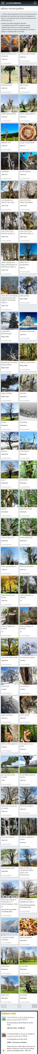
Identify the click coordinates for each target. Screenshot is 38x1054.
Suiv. (34, 1006)
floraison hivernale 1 (28, 331)
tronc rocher (24, 715)
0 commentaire (6, 63)
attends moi (5, 143)
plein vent (5, 995)
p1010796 (24, 480)
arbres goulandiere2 (27, 114)
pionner (4, 509)
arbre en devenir (26, 937)
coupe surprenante (27, 143)
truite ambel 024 (7, 538)
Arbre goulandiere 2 (8, 566)
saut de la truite (26, 509)
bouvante (23, 422)
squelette (5, 171)
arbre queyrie (6, 85)
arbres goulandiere (8, 114)
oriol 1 (3, 480)
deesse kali (24, 296)
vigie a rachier (6, 393)
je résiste (23, 995)
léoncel (4, 451)
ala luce (23, 393)
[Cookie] (3, 1050)
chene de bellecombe (9, 657)
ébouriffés (5, 966)
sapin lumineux (7, 715)
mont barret (24, 451)
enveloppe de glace (27, 657)
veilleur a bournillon (27, 362)
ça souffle (24, 966)
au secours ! (24, 686)
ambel (3, 422)
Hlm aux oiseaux (7, 837)
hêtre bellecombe (8, 868)
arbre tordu (24, 85)
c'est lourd (5, 686)
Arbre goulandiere (27, 566)
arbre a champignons (9, 744)
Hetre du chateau (26, 806)
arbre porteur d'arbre (28, 54)
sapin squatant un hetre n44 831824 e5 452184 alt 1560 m (9, 264)
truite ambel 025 (26, 538)
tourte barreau (25, 171)
